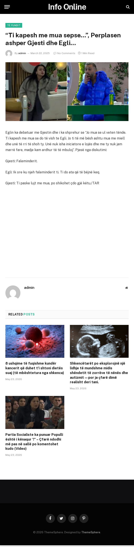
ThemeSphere (90, 532)
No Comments (64, 53)
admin (22, 53)
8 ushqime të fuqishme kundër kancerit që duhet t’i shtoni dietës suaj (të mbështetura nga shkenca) (34, 368)
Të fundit (13, 25)
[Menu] (7, 7)
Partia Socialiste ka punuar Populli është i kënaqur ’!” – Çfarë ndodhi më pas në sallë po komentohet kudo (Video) (34, 442)
